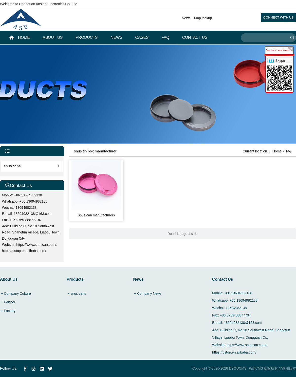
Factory (10, 311)
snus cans (12, 166)
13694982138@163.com (33, 214)
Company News (149, 293)
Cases (141, 37)
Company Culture (17, 293)
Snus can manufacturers (96, 215)
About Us (53, 37)
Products (87, 37)
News (186, 18)
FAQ (165, 37)
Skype (280, 61)
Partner (9, 302)
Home (276, 151)
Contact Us (195, 37)
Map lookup (203, 18)
